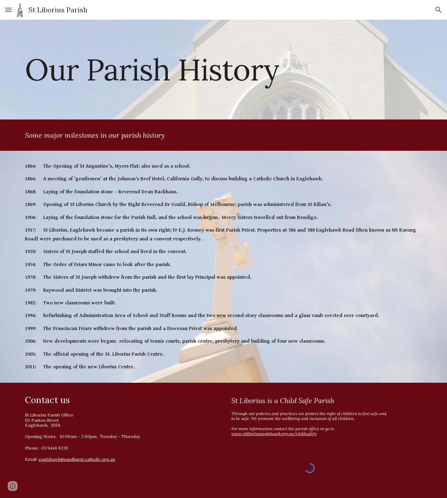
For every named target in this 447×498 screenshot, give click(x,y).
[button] (8, 9)
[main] (223, 69)
